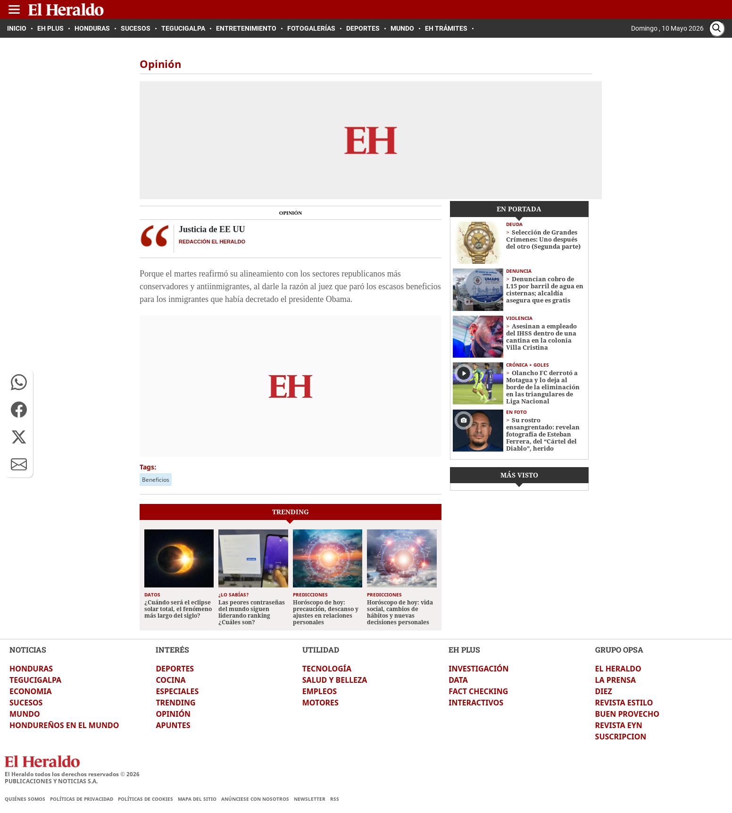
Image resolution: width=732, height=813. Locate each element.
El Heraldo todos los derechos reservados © (72, 774)
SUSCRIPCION (621, 736)
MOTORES (320, 702)
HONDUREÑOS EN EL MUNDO (64, 725)
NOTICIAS (27, 649)
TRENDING (175, 702)
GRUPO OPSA (619, 649)
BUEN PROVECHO (627, 714)
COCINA (170, 680)
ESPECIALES (177, 691)
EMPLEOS (319, 691)
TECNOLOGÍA (326, 668)
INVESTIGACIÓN (478, 668)
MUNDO (24, 714)
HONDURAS (31, 668)
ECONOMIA (30, 691)
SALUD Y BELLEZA (334, 680)
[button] (19, 382)
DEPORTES (175, 668)
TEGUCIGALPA (35, 680)
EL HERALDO (618, 668)
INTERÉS (172, 649)
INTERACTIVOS (476, 702)
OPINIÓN (173, 714)
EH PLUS (464, 649)
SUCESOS (25, 702)
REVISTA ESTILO (624, 702)
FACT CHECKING (478, 691)
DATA (458, 680)
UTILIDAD (320, 649)
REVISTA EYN (618, 725)
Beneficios (155, 480)
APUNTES (173, 725)
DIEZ (603, 691)
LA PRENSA (615, 680)
